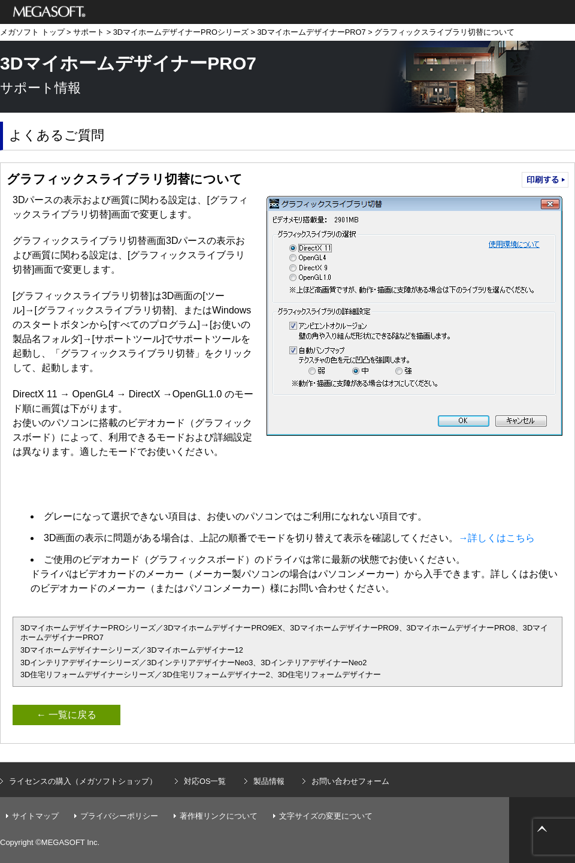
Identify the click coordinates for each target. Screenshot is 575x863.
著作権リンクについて (219, 815)
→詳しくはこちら (496, 538)
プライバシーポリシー (119, 815)
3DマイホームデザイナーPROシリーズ (181, 32)
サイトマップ (35, 815)
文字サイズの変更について (326, 815)
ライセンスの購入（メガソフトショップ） (83, 781)
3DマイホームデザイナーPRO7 (311, 32)
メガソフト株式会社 (49, 12)
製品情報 (269, 781)
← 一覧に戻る (66, 715)
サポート (88, 32)
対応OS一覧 (205, 781)
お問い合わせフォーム (350, 781)
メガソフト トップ (32, 32)
